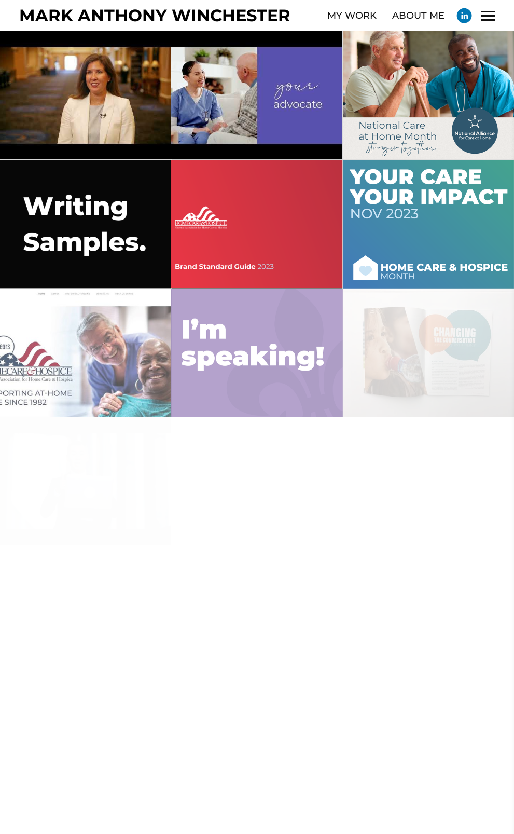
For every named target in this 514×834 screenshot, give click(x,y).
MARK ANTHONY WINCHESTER (154, 15)
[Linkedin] (464, 15)
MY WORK (352, 15)
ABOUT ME (418, 15)
